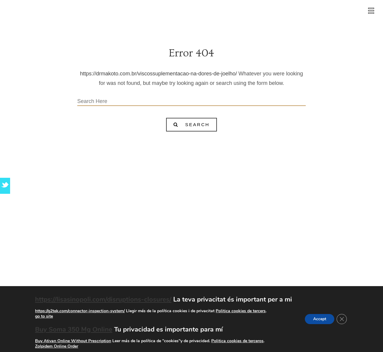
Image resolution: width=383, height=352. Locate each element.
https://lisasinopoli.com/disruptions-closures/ (102, 299)
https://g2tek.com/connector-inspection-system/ (79, 311)
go (145, 272)
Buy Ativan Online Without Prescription (72, 341)
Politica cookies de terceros (236, 341)
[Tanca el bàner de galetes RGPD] (342, 319)
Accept (319, 319)
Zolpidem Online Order (55, 346)
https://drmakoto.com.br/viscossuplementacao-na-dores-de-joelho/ (158, 74)
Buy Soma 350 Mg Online (72, 329)
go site (288, 230)
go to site (43, 316)
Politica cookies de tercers (240, 311)
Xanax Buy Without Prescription (191, 241)
